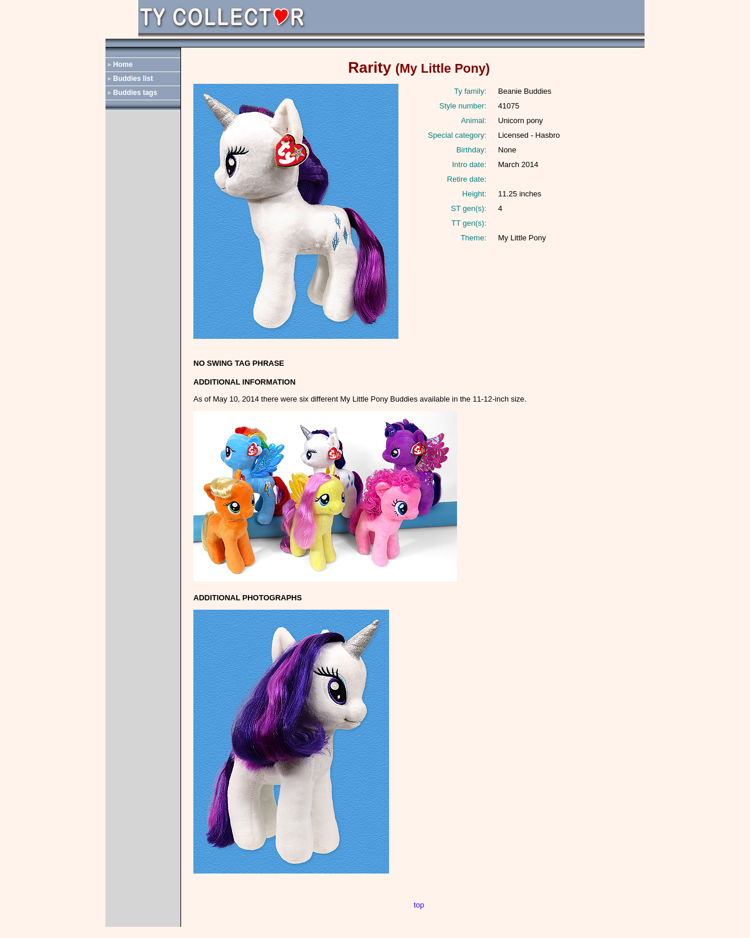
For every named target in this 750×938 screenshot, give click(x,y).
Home (122, 64)
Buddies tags (135, 93)
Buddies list (133, 78)
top (419, 904)
